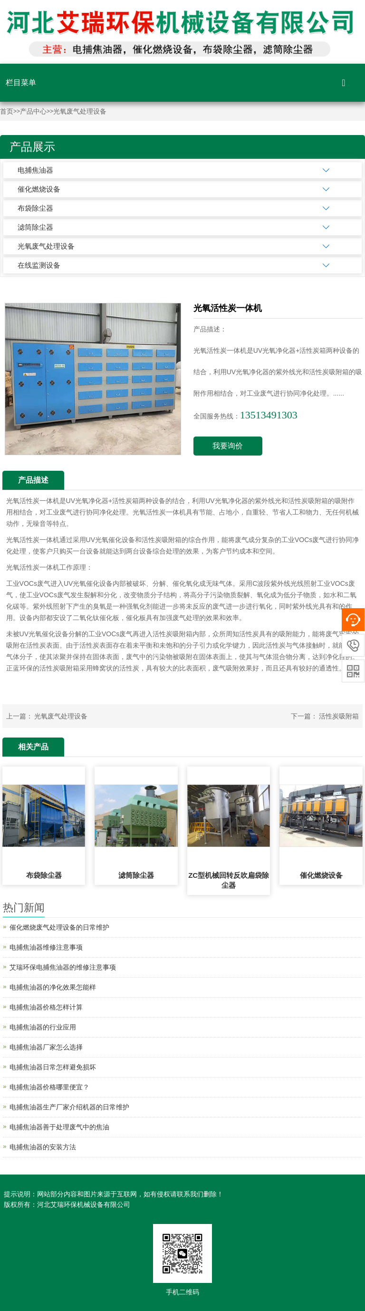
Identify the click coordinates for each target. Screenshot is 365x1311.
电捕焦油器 (35, 170)
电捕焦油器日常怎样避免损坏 (53, 1067)
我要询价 (227, 446)
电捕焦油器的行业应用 (43, 1027)
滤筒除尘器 (35, 227)
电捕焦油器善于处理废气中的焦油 (59, 1127)
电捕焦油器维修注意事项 (46, 947)
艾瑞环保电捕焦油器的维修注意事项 (63, 967)
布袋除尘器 (35, 208)
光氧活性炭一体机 (32, 501)
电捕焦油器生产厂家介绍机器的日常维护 (69, 1107)
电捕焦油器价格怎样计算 (46, 1007)
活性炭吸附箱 (339, 716)
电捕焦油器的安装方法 (43, 1147)
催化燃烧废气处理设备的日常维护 (59, 927)
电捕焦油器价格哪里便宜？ (49, 1087)
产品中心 (33, 111)
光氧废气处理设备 (79, 111)
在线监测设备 (39, 265)
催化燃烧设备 (39, 189)
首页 (6, 111)
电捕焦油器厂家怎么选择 (46, 1047)
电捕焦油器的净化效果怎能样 (53, 987)
